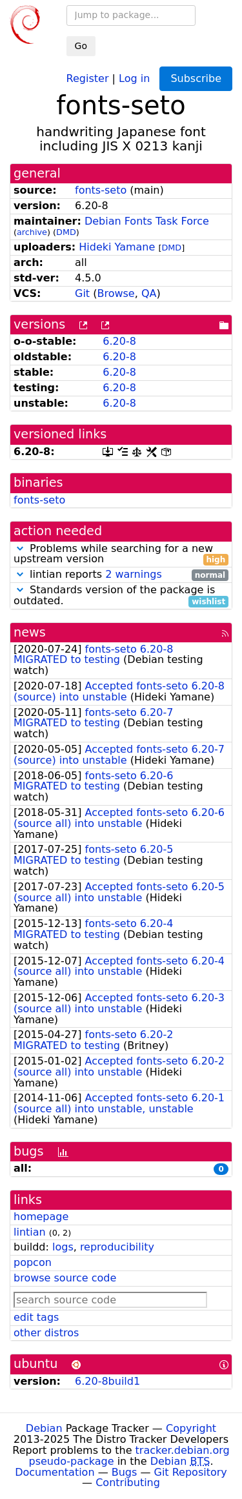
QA (149, 293)
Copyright (191, 1428)
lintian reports (121, 574)
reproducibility (117, 1247)
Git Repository (190, 1472)
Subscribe (195, 78)
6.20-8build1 (107, 1381)
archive (32, 232)
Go (81, 46)
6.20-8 (119, 341)
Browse (115, 293)
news (30, 632)
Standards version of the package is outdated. (121, 596)
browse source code (65, 1278)
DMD (66, 232)
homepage (41, 1216)
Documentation (54, 1472)
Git (82, 293)
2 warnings (133, 574)
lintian (30, 1232)
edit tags (36, 1317)
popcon (33, 1262)
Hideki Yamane (117, 247)
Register (87, 78)
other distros (46, 1333)
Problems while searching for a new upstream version (121, 555)
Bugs (124, 1472)
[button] (20, 548)
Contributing (128, 1482)
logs (63, 1247)
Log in (134, 78)
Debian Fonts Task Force (147, 221)
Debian (44, 1428)
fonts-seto (100, 190)
